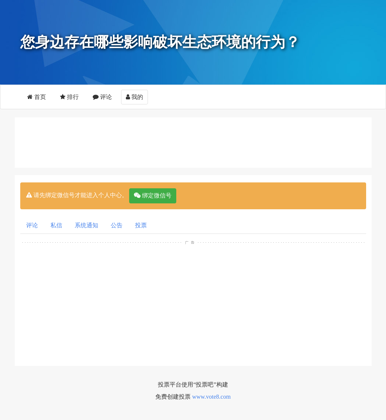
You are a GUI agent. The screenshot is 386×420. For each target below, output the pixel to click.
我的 (134, 96)
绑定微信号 (152, 195)
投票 (141, 225)
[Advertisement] (198, 141)
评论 (102, 96)
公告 (117, 225)
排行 (69, 96)
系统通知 (86, 225)
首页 (36, 96)
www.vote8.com (211, 397)
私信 (56, 225)
